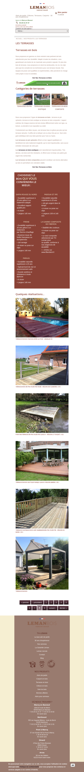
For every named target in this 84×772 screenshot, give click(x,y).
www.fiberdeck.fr (47, 252)
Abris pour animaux (42, 696)
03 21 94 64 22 (36, 724)
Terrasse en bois (42, 682)
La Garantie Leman (42, 647)
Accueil (19, 38)
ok (73, 765)
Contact (42, 655)
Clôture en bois (42, 686)
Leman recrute (42, 651)
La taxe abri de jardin (42, 637)
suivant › (52, 608)
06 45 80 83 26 (43, 735)
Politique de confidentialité (29, 767)
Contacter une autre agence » (24, 28)
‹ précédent (37, 602)
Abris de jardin (42, 675)
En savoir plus (42, 714)
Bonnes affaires (42, 693)
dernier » (63, 608)
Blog (42, 658)
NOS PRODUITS (29, 38)
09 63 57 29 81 (43, 747)
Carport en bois (42, 679)
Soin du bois (42, 689)
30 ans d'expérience (42, 640)
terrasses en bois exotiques (29, 150)
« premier (25, 602)
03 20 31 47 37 (24, 23)
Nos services (42, 644)
